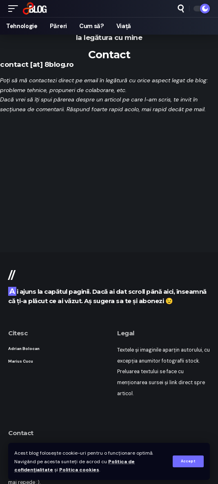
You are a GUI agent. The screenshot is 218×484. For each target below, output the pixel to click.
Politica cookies (79, 469)
